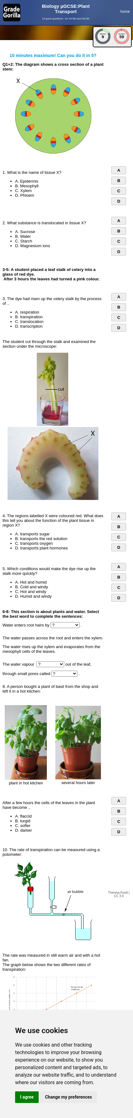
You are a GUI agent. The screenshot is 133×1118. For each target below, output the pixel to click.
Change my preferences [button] (68, 1097)
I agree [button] (27, 1097)
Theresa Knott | (119, 892)
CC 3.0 (119, 896)
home (125, 11)
